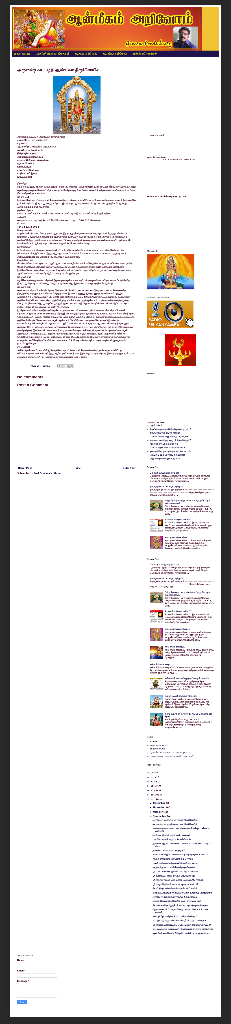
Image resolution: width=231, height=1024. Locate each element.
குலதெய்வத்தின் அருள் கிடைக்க (181, 696)
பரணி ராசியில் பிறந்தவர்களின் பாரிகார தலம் (174, 863)
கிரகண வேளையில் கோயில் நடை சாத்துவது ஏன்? (177, 901)
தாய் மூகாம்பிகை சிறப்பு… (177, 537)
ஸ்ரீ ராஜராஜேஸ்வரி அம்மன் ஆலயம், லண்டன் (175, 884)
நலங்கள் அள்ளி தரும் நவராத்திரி (168, 850)
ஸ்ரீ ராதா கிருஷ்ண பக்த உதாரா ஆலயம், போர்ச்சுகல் (178, 880)
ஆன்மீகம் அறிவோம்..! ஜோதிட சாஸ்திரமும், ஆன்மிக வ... (181, 933)
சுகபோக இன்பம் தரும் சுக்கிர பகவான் (171, 835)
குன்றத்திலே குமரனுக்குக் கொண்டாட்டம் (170, 451)
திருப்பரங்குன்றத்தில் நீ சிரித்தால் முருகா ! (170, 429)
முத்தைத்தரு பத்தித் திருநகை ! (164, 444)
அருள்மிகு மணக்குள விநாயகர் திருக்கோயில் (174, 820)
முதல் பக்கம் (156, 425)
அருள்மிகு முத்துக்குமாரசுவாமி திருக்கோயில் (174, 897)
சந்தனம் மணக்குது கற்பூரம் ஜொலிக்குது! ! (170, 440)
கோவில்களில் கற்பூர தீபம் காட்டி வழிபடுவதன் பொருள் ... (181, 905)
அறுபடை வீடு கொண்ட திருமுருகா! (167, 455)
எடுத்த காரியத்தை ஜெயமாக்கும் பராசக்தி (172, 859)
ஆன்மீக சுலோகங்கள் (144, 53)
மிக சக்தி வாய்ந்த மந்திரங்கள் (164, 473)
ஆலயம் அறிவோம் (85, 53)
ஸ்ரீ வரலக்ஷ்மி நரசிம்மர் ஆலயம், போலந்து (173, 876)
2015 (153, 790)
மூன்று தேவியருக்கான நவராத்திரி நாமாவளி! (172, 756)
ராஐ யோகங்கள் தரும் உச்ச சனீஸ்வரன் (171, 839)
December (159, 803)
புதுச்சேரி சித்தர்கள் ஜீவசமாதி (52, 53)
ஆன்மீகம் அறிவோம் (114, 53)
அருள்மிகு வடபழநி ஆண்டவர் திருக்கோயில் (174, 824)
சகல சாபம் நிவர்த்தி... (175, 647)
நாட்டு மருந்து (22, 53)
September (160, 816)
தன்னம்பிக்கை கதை (160, 664)
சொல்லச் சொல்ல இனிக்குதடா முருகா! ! (169, 437)
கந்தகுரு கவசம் (157, 749)
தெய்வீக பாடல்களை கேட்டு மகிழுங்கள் (170, 752)
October (158, 812)
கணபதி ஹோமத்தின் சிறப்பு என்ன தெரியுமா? (175, 916)
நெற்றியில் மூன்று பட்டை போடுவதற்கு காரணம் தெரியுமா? (181, 925)
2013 (153, 799)
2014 (153, 795)
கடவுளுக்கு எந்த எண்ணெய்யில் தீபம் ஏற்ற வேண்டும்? (179, 920)
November (159, 807)
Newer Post (25, 468)
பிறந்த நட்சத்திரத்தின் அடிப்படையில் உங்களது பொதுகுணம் (182, 893)
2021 (153, 781)
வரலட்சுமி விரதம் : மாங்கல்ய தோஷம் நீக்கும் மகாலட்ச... (181, 855)
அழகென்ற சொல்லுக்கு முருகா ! (165, 459)
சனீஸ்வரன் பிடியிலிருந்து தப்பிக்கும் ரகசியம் (187, 678)
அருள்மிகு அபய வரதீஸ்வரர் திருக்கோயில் (173, 867)
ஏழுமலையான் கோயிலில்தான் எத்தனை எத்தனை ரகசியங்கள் (182, 929)
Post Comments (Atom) (47, 473)
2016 (153, 786)
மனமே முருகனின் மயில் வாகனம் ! (167, 448)
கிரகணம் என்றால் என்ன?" (178, 520)
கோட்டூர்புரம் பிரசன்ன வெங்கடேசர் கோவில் (174, 888)
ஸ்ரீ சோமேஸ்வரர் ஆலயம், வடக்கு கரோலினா (175, 872)
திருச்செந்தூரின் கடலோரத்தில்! (165, 433)
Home (77, 468)
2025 (153, 777)
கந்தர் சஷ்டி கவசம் (159, 745)
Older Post (129, 468)
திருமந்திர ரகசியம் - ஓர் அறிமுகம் (167, 487)
